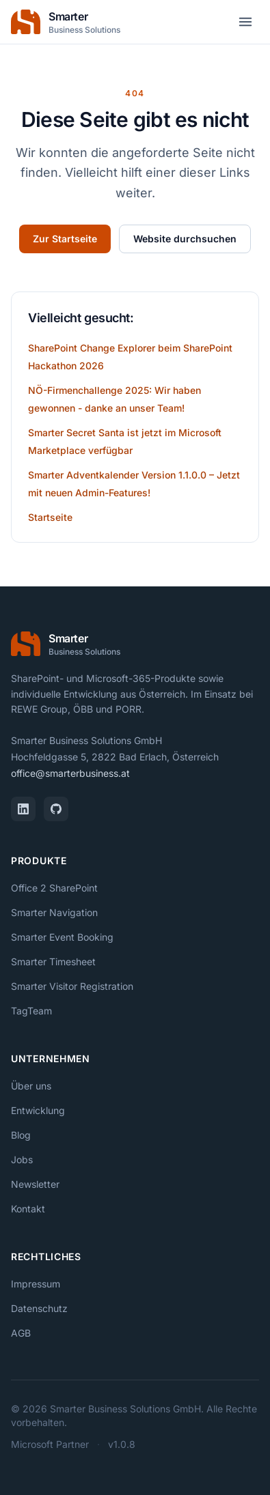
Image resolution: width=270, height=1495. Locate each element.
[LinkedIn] (23, 809)
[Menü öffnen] (245, 21)
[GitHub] (56, 809)
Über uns (31, 1086)
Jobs (22, 1159)
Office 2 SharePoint (54, 888)
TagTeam (31, 1010)
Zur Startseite (65, 238)
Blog (21, 1135)
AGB (21, 1333)
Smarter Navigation (54, 912)
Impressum (35, 1284)
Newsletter (35, 1184)
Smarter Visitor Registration (72, 986)
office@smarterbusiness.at (70, 773)
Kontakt (28, 1208)
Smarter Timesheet (53, 961)
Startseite (50, 517)
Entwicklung (38, 1110)
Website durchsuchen (185, 238)
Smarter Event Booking (62, 937)
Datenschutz (39, 1308)
